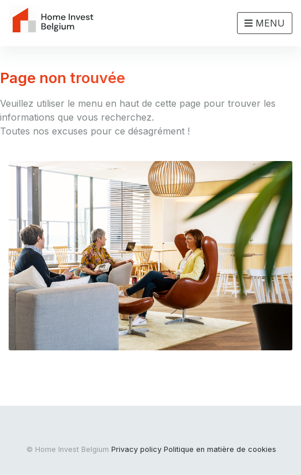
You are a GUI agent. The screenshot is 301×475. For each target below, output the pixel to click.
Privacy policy (136, 449)
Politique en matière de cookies (220, 449)
